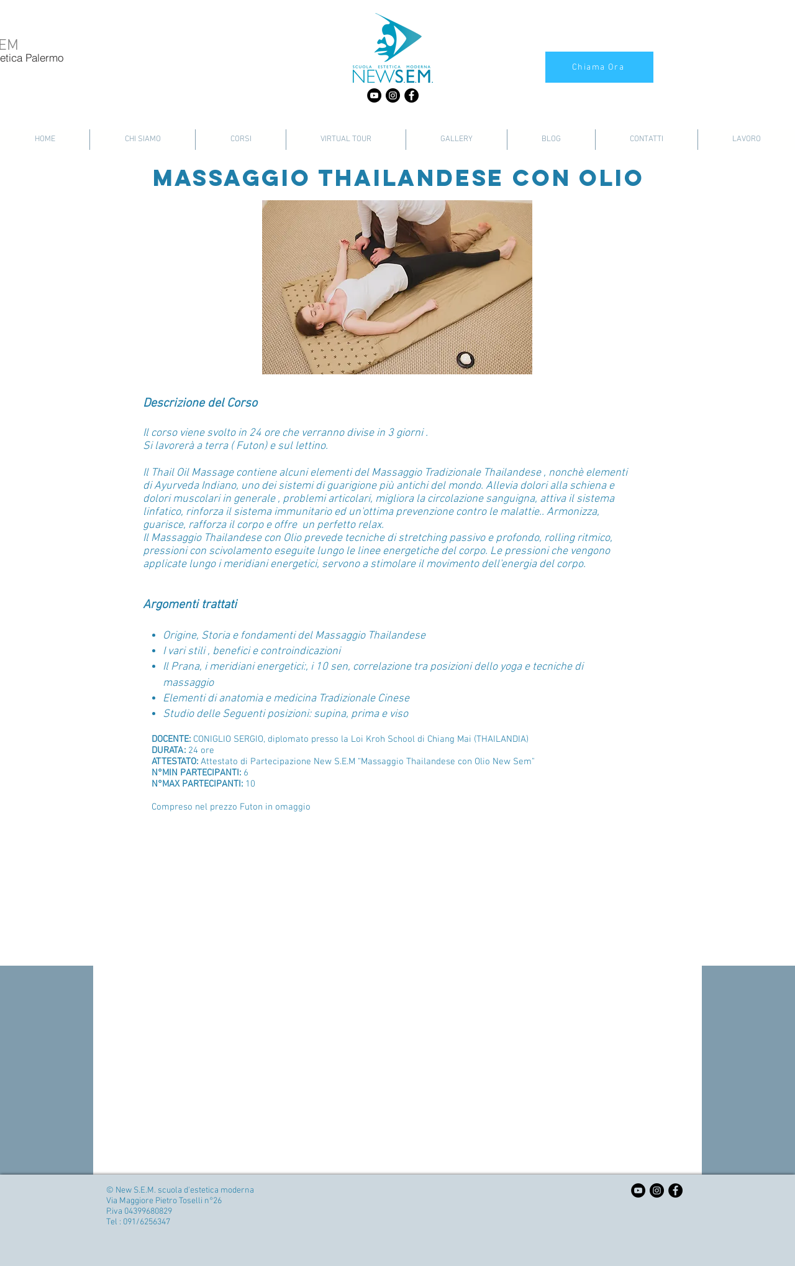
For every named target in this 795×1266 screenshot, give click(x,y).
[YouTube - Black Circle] (374, 95)
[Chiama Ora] (599, 67)
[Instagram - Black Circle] (393, 95)
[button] (397, 287)
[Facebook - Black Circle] (411, 95)
